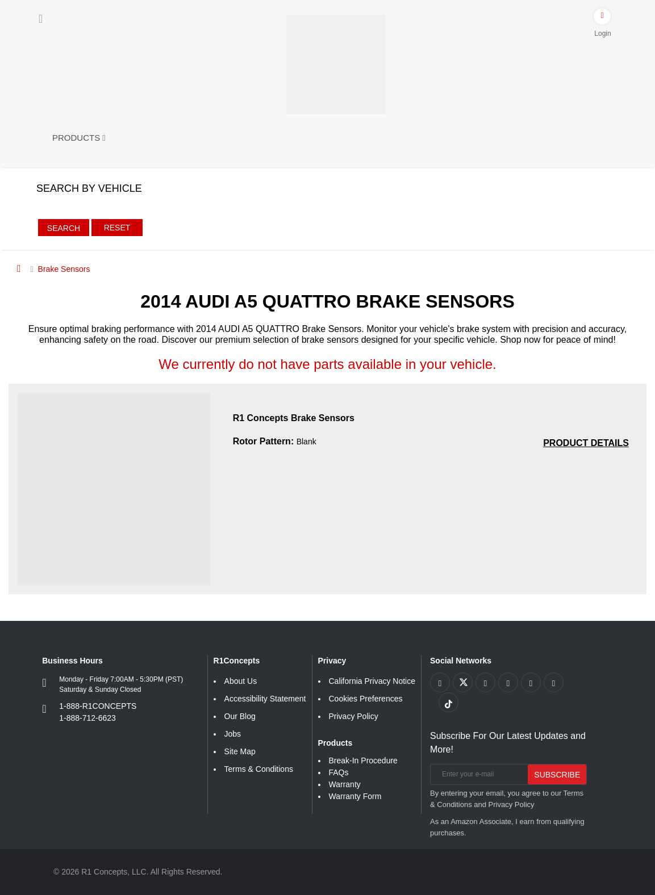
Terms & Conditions (258, 769)
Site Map (240, 751)
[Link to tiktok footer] (448, 702)
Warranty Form (355, 796)
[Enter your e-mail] (477, 774)
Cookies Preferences (366, 698)
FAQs (339, 772)
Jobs (232, 733)
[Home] (19, 268)
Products (79, 137)
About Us (240, 681)
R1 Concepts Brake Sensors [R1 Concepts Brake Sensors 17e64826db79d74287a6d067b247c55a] (293, 418)
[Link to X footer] (463, 682)
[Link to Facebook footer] (440, 682)
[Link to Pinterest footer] (508, 682)
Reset (117, 227)
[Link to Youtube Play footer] (485, 682)
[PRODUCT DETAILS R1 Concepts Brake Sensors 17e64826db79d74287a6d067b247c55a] (586, 443)
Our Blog (240, 716)
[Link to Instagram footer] (531, 682)
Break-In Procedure (363, 760)
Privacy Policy (353, 716)
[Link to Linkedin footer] (554, 682)
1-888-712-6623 (87, 717)
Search (63, 228)
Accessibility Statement (265, 698)
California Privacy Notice (372, 681)
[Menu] (41, 18)
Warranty (345, 784)
